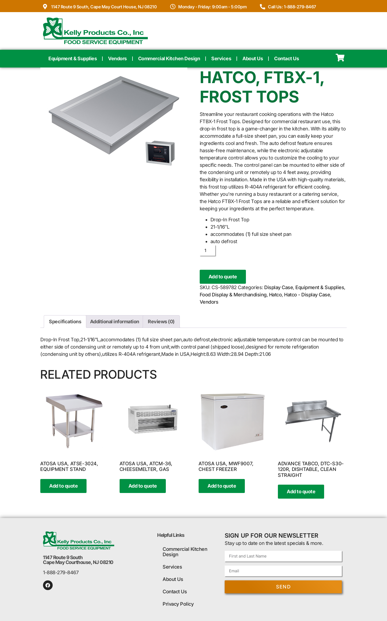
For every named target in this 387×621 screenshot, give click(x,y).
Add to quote (223, 276)
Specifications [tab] (65, 321)
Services (221, 58)
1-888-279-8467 (60, 572)
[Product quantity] (207, 250)
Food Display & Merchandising (233, 294)
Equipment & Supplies (72, 58)
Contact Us (286, 58)
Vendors (117, 58)
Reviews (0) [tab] (161, 321)
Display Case (278, 287)
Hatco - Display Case (307, 294)
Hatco (275, 294)
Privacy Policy (178, 604)
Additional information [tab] (114, 321)
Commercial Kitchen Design (169, 58)
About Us (252, 58)
